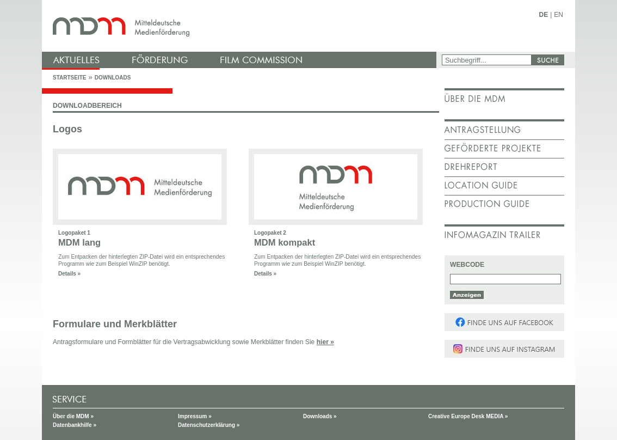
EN (558, 15)
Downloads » (320, 416)
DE (543, 15)
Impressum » (195, 416)
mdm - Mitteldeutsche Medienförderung (240, 26)
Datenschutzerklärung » (208, 425)
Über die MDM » (73, 416)
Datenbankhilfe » (74, 425)
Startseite (69, 78)
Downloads (113, 78)
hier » (325, 342)
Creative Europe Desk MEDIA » (468, 416)
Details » (69, 274)
